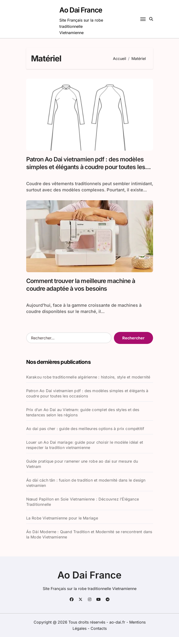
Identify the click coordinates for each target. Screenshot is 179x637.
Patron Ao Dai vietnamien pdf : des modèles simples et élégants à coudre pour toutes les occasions (85, 167)
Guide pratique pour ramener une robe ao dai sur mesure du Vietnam (82, 464)
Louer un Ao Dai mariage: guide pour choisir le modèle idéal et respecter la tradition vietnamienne (84, 445)
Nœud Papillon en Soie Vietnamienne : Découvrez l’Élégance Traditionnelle (82, 502)
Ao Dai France (80, 10)
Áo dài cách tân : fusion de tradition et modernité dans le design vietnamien (86, 483)
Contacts (99, 628)
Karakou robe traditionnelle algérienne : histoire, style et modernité (88, 377)
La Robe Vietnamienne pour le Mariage (62, 518)
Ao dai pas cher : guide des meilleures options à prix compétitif (85, 428)
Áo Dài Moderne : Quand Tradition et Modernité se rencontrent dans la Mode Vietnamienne (89, 534)
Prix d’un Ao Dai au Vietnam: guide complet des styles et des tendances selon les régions (82, 412)
